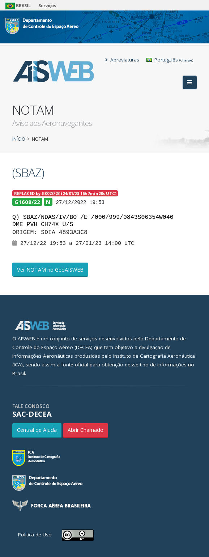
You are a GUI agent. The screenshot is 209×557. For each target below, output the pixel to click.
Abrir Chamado (85, 429)
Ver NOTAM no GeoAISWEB (50, 269)
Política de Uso (35, 534)
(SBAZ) (28, 173)
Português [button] (169, 59)
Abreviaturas (122, 59)
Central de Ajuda (37, 429)
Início (18, 139)
